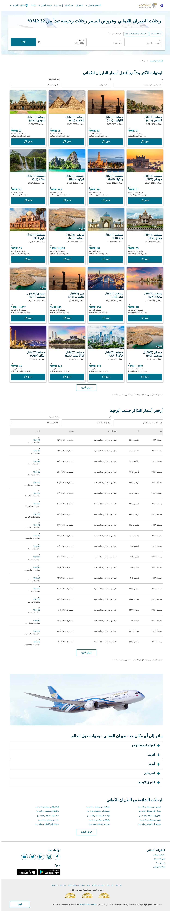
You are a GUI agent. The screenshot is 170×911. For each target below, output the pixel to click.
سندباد (32, 5)
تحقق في (77, 5)
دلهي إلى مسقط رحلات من (149, 820)
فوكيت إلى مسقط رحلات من (97, 816)
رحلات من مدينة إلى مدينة (94, 885)
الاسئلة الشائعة (157, 855)
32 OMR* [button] (34, 21)
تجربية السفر (43, 5)
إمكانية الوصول (157, 867)
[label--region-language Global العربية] (17, 5)
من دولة (53, 885)
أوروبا (153, 764)
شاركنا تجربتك (157, 859)
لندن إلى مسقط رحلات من (98, 824)
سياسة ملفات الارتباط (86, 905)
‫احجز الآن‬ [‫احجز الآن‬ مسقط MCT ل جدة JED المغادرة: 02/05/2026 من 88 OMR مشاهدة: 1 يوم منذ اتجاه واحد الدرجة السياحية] (104, 259)
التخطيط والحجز (91, 5)
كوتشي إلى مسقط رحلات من (148, 807)
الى (119, 41)
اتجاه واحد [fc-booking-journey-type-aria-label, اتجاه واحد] (156, 34)
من (158, 41)
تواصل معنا (159, 863)
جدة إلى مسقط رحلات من (47, 820)
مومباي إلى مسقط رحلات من (96, 811)
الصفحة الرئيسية (155, 61)
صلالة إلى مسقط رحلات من (46, 816)
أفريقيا (153, 755)
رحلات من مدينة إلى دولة (75, 885)
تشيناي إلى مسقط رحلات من (148, 811)
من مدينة (61, 885)
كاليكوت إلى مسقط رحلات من (96, 807)
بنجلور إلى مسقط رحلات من (148, 816)
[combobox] (142, 43)
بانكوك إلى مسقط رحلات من (45, 811)
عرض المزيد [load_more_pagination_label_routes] (85, 832)
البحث (22, 42)
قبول (18, 904)
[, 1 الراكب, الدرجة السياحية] (136, 33)
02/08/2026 (78, 43)
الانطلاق (79, 41)
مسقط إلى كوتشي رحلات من (148, 824)
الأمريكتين (151, 773)
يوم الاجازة (67, 5)
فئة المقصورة (52, 79)
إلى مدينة (108, 885)
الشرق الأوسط (148, 783)
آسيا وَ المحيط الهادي (145, 746)
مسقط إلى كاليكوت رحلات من (45, 824)
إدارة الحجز (56, 5)
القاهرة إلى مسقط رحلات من (45, 807)
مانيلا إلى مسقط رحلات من (97, 820)
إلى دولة (117, 885)
